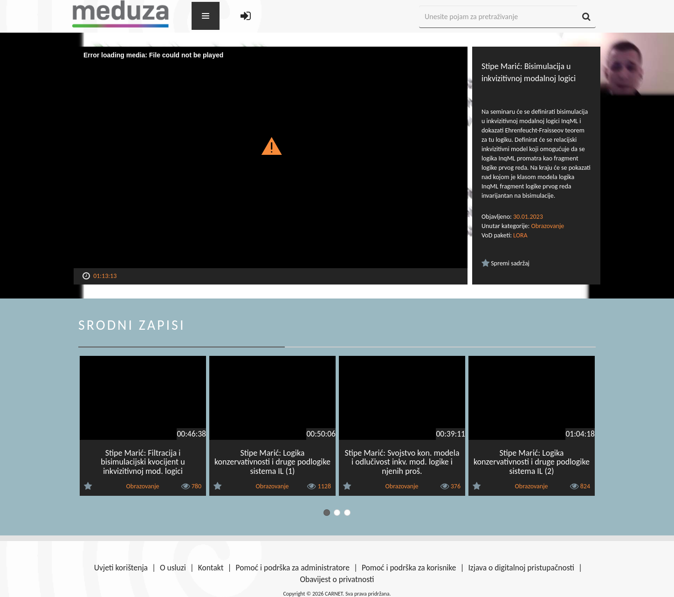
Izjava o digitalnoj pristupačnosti (521, 567)
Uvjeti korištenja (121, 567)
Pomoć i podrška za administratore (293, 567)
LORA (520, 235)
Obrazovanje (547, 226)
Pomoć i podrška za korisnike (409, 567)
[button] (270, 145)
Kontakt (211, 567)
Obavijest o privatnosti (337, 579)
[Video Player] (271, 157)
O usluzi (173, 567)
